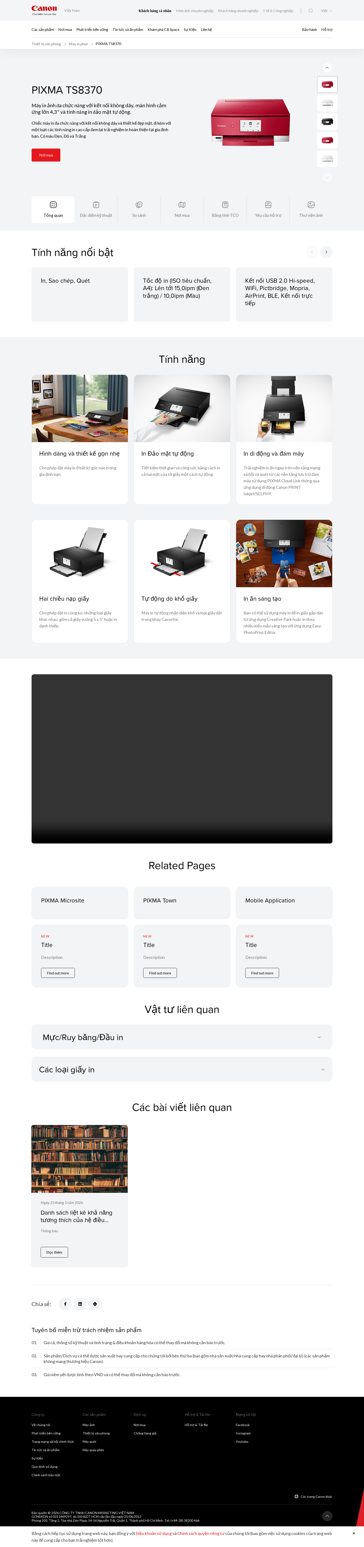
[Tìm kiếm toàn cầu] (311, 10)
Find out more (58, 974)
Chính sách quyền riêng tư (200, 1533)
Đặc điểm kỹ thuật (96, 215)
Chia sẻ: (41, 1305)
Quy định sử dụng (45, 1468)
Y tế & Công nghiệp (278, 10)
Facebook (243, 1426)
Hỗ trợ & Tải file (196, 1426)
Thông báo (49, 1232)
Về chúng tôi (41, 1426)
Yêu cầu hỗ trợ (268, 215)
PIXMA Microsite (63, 901)
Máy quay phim (93, 1451)
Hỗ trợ (326, 29)
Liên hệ (206, 29)
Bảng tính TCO (225, 215)
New (45, 937)
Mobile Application (270, 901)
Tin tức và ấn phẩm (128, 29)
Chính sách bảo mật (46, 1476)
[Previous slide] (327, 177)
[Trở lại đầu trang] (327, 1517)
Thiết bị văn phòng (96, 1435)
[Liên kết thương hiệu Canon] (44, 10)
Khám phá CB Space (163, 29)
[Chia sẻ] (65, 1305)
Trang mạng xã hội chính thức (53, 1443)
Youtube (242, 1443)
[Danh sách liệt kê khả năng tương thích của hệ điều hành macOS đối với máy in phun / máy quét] (79, 1197)
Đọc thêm (54, 1254)
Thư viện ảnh (311, 215)
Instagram (243, 1435)
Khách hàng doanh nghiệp (238, 10)
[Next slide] (327, 68)
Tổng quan (53, 215)
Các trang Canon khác (316, 1498)
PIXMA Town (159, 901)
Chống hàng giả (145, 1435)
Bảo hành (309, 29)
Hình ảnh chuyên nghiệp (195, 10)
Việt (324, 11)
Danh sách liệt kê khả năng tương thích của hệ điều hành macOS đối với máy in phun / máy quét (77, 1224)
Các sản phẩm (43, 29)
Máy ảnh (89, 1426)
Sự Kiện (190, 29)
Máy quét (89, 1443)
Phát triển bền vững (92, 29)
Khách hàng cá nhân (155, 11)
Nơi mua (65, 29)
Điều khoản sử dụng (154, 1533)
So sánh (139, 215)
